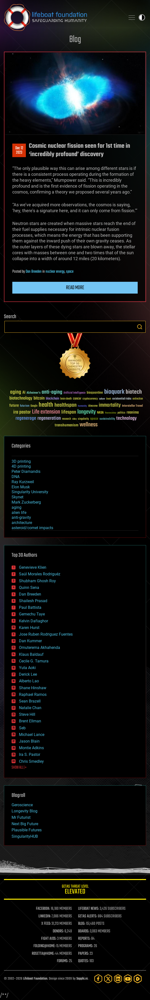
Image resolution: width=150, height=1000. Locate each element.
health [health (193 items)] (46, 405)
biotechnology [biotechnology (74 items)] (20, 398)
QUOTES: (83, 961)
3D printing (21, 461)
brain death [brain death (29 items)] (66, 399)
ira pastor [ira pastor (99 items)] (22, 412)
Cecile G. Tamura (34, 661)
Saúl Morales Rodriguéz (39, 574)
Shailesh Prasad (33, 600)
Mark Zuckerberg (26, 502)
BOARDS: (83, 931)
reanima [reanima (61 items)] (133, 412)
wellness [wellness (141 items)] (89, 425)
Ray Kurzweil (23, 481)
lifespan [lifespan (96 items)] (68, 412)
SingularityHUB (25, 836)
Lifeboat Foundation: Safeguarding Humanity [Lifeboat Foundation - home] (62, 17)
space (69, 272)
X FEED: (46, 924)
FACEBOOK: (43, 909)
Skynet (17, 497)
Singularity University (30, 492)
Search (140, 327)
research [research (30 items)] (66, 419)
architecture (22, 522)
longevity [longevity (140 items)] (86, 412)
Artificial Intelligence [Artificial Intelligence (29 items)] (74, 393)
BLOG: (81, 924)
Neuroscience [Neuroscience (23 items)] (110, 413)
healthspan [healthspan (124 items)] (65, 405)
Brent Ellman (30, 721)
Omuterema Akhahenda (39, 647)
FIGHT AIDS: (48, 939)
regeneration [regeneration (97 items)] (49, 418)
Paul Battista (30, 607)
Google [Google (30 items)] (34, 406)
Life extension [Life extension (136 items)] (46, 412)
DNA (15, 476)
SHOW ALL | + (19, 767)
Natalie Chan (30, 707)
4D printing (21, 466)
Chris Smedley (31, 761)
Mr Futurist (21, 817)
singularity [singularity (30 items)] (83, 419)
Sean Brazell (30, 701)
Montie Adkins (31, 748)
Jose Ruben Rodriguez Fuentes (46, 634)
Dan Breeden (34, 272)
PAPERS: (83, 954)
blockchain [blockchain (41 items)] (52, 399)
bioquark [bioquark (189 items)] (114, 392)
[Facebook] (98, 978)
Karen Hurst (29, 627)
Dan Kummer (30, 641)
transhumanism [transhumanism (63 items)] (66, 425)
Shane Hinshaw (32, 688)
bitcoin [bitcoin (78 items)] (39, 398)
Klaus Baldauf (31, 654)
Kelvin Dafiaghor (33, 621)
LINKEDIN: (44, 916)
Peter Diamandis (26, 471)
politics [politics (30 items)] (121, 413)
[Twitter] (108, 978)
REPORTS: (84, 939)
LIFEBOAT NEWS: (88, 909)
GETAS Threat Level (75, 890)
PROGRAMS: (85, 946)
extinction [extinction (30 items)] (138, 399)
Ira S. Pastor (29, 754)
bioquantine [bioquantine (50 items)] (95, 392)
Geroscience (22, 805)
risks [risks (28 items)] (74, 419)
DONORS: (58, 931)
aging (16, 507)
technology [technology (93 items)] (126, 418)
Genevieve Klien (32, 567)
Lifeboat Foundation (35, 979)
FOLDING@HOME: (44, 946)
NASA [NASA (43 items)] (100, 413)
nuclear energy (55, 272)
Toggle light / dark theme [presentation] (142, 17)
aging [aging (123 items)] (15, 392)
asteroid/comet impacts (32, 527)
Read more (75, 288)
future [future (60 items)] (14, 405)
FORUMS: (62, 961)
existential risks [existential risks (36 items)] (121, 399)
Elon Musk (21, 487)
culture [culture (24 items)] (102, 399)
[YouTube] (128, 978)
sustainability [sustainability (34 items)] (107, 419)
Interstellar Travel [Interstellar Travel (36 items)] (132, 406)
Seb (22, 728)
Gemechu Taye (32, 614)
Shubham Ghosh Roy (37, 581)
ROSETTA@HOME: (43, 954)
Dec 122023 (19, 150)
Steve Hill (27, 714)
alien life (19, 512)
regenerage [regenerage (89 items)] (26, 418)
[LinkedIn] (118, 978)
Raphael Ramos (33, 694)
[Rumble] (138, 978)
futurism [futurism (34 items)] (24, 406)
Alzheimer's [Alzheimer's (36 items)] (33, 393)
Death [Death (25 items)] (108, 399)
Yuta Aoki (27, 667)
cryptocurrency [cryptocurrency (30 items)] (90, 399)
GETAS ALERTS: (87, 916)
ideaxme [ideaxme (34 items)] (93, 406)
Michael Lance (31, 734)
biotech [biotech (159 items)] (134, 392)
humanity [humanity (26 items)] (82, 406)
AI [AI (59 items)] (23, 392)
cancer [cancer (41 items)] (77, 399)
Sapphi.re (82, 979)
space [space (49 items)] (94, 419)
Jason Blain (29, 741)
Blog (75, 40)
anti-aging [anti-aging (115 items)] (52, 392)
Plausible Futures (27, 830)
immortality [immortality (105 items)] (110, 405)
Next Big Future (25, 823)
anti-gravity (21, 517)
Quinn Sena (29, 587)
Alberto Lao (29, 681)
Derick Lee (28, 674)
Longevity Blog (24, 811)
